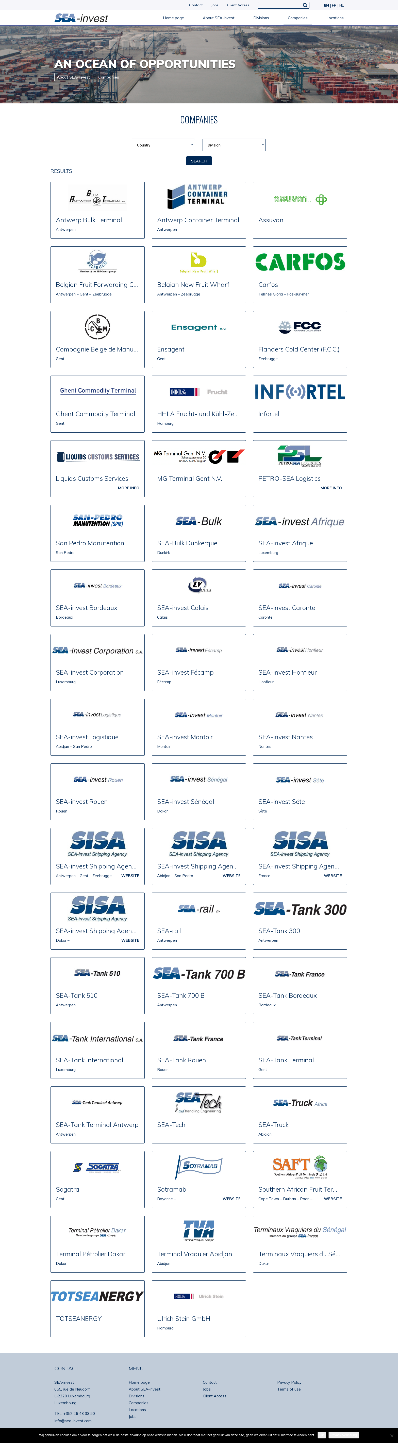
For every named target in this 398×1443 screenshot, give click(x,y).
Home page (173, 17)
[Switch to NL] (340, 5)
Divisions (261, 17)
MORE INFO (128, 488)
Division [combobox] (214, 145)
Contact (196, 5)
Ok (322, 1435)
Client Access (238, 5)
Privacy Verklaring (343, 1435)
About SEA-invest (219, 17)
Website (130, 875)
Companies (298, 17)
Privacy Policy (289, 1382)
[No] (391, 1435)
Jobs (215, 5)
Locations (335, 17)
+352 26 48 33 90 (79, 1413)
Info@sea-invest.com (73, 1420)
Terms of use (289, 1389)
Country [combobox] (143, 145)
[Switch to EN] (326, 5)
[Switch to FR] (333, 5)
